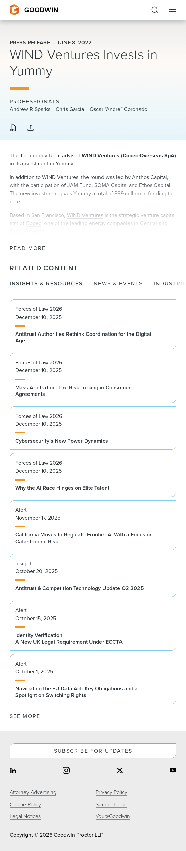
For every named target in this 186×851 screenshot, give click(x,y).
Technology (34, 155)
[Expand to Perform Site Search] (155, 10)
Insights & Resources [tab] (46, 283)
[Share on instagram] (66, 771)
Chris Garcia (70, 109)
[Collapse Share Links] (30, 128)
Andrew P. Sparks (30, 109)
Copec (33, 223)
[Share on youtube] (173, 771)
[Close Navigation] (172, 10)
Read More (28, 248)
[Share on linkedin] (13, 771)
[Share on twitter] (119, 771)
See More (25, 716)
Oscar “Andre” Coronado (118, 109)
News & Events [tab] (118, 283)
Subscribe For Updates (93, 751)
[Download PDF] (13, 128)
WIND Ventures (85, 215)
